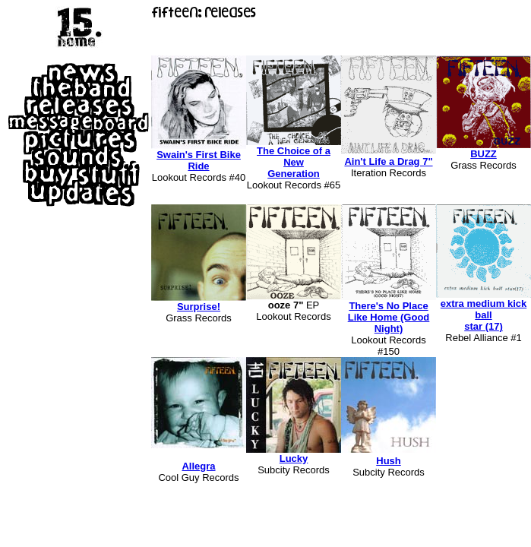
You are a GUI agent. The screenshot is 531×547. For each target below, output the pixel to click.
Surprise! (198, 306)
